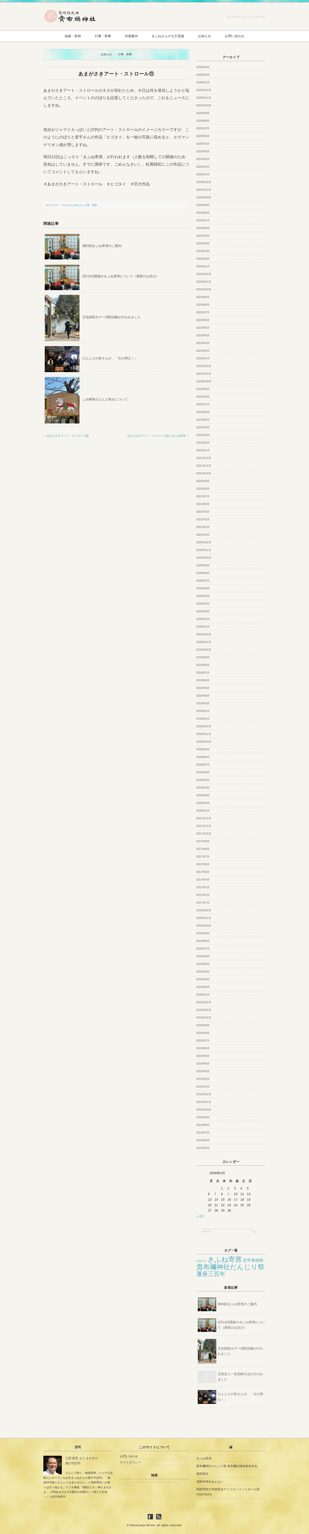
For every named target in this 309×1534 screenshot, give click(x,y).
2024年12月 (203, 182)
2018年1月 (203, 810)
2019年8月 (203, 665)
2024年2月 (203, 258)
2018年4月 (203, 787)
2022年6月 (203, 412)
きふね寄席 (203, 1458)
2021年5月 (203, 504)
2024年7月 (203, 220)
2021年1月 (203, 534)
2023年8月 (203, 304)
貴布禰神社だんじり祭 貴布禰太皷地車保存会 (227, 1466)
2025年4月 (203, 151)
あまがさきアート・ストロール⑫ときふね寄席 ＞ (158, 435)
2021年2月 (203, 527)
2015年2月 (203, 1079)
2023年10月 (203, 289)
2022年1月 (203, 450)
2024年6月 (203, 228)
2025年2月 (203, 166)
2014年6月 (203, 1140)
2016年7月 (203, 948)
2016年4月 (203, 971)
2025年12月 (203, 90)
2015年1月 (203, 1086)
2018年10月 (203, 741)
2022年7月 (203, 404)
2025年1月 (203, 174)
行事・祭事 (101, 36)
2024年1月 (203, 266)
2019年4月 (203, 695)
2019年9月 (203, 657)
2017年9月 (203, 841)
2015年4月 (203, 1063)
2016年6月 (203, 956)
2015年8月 (203, 1033)
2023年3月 (203, 343)
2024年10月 (203, 197)
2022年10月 (203, 381)
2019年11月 (203, 642)
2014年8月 (203, 1125)
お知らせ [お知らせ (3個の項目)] (201, 1260)
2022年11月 (203, 373)
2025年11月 (203, 97)
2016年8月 (203, 941)
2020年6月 (203, 588)
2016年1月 (203, 994)
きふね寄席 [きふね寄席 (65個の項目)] (224, 1259)
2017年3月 (203, 887)
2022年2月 (203, 442)
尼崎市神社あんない (209, 1481)
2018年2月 (203, 803)
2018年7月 (203, 764)
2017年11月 (203, 826)
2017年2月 (203, 895)
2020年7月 (203, 580)
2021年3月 (203, 519)
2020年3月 (203, 611)
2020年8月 (203, 573)
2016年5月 (203, 964)
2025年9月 (203, 113)
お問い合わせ (237, 36)
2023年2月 (203, 350)
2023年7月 (203, 312)
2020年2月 (203, 619)
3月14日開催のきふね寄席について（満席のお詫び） (120, 276)
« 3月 (200, 1216)
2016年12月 (203, 910)
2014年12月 (203, 1094)
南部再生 (202, 1474)
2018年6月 (203, 772)
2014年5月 (203, 1148)
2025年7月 (203, 128)
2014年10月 (203, 1109)
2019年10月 (203, 649)
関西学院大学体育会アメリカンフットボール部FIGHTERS (228, 1492)
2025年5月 (203, 143)
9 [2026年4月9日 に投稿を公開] (228, 1194)
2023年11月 (203, 281)
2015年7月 (203, 1040)
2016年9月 (203, 933)
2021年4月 (203, 511)
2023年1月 (203, 358)
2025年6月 (203, 136)
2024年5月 (203, 235)
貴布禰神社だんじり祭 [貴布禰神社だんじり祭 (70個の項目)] (230, 1267)
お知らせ (205, 36)
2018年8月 (203, 757)
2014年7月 (203, 1132)
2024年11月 (203, 189)
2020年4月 (203, 603)
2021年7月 (203, 496)
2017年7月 (203, 856)
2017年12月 (203, 818)
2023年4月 (203, 335)
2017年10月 (203, 833)
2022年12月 (203, 366)
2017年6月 (203, 864)
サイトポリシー (130, 1462)
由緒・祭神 (70, 36)
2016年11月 (203, 918)
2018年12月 (203, 726)
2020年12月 (203, 542)
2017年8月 (203, 849)
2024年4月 (203, 243)
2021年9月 (203, 481)
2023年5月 (203, 327)
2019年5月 (203, 688)
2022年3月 (203, 435)
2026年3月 (203, 74)
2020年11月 (203, 550)
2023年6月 (203, 320)
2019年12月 (203, 634)
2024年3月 (203, 251)
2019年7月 (203, 672)
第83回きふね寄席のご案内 (102, 246)
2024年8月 (203, 212)
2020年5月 (203, 596)
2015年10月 (203, 1017)
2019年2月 (203, 711)
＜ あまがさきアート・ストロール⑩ (66, 435)
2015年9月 (203, 1025)
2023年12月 (203, 274)
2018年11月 (203, 734)
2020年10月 (203, 557)
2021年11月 (203, 465)
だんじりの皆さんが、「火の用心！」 (109, 358)
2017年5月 (203, 872)
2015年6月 (203, 1048)
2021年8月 (203, 488)
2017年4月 (203, 879)
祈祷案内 (130, 36)
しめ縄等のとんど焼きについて (105, 399)
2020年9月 (203, 565)
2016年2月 (203, 987)
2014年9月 (203, 1117)
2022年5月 (203, 419)
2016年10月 (203, 925)
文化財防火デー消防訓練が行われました (111, 317)
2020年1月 (203, 626)
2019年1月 (203, 718)
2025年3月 (203, 159)
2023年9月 (203, 297)
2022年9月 (203, 389)
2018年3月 (203, 795)
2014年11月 (203, 1102)
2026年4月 (203, 67)
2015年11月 (203, 1010)
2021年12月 (203, 458)
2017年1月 (203, 902)
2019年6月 (203, 680)
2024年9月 (203, 205)
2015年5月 (203, 1056)
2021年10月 (203, 473)
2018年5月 (203, 780)
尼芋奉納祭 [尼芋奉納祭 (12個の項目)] (253, 1260)
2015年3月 (203, 1071)
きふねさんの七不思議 (168, 36)
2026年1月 (203, 82)
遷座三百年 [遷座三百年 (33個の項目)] (210, 1274)
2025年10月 (203, 105)
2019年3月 (203, 703)
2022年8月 (203, 396)
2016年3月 (203, 979)
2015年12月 (203, 1002)
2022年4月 (203, 427)
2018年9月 (203, 749)
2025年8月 (203, 120)
